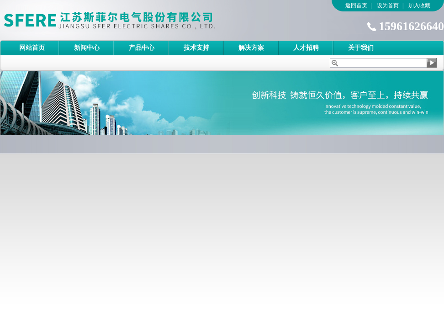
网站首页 (32, 47)
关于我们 (361, 47)
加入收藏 (419, 5)
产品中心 (141, 47)
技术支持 (196, 47)
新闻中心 (87, 47)
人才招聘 (306, 47)
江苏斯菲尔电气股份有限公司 (125, 20)
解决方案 (251, 47)
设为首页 (388, 5)
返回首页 (356, 5)
